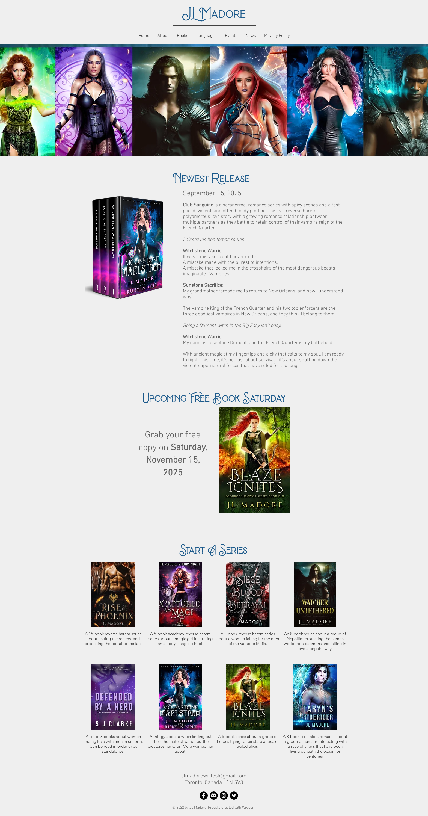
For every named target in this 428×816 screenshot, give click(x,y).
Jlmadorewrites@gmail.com (213, 776)
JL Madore (214, 14)
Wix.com (248, 807)
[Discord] (214, 795)
